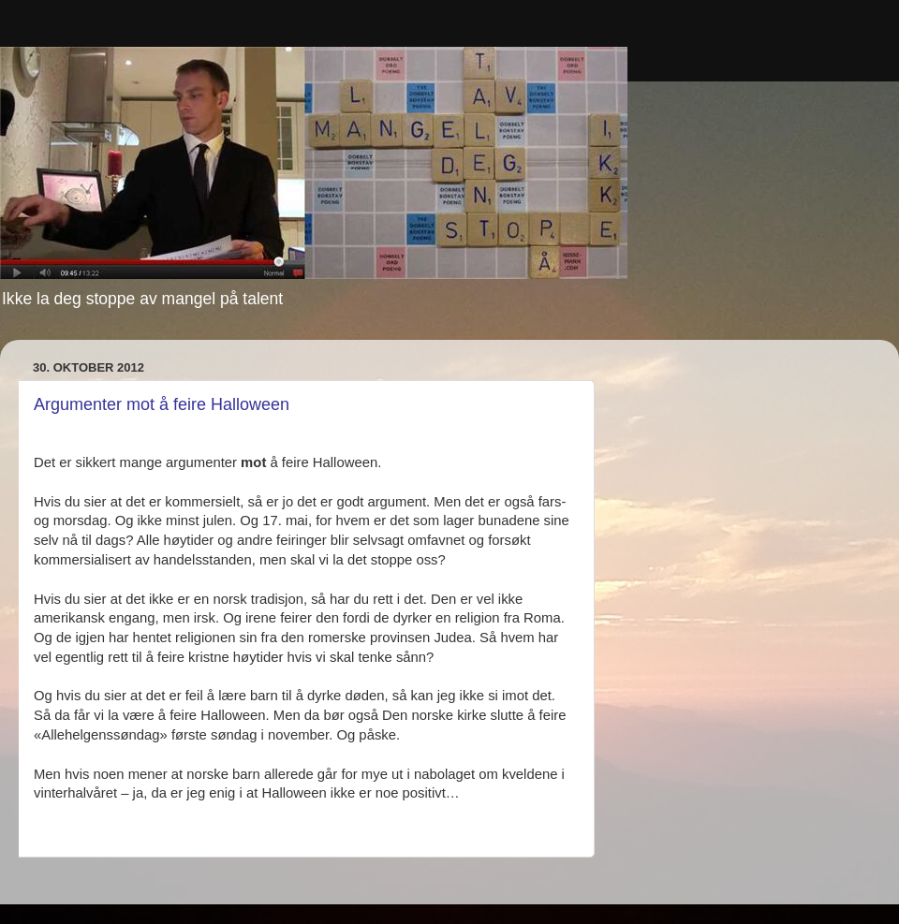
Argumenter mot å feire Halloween (161, 404)
